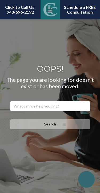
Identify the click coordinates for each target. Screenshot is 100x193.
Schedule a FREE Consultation (80, 9)
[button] (50, 9)
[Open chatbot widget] (86, 179)
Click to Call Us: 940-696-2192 (20, 9)
